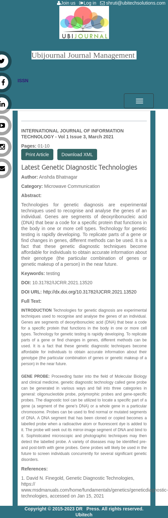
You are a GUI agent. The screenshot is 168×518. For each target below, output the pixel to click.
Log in (89, 3)
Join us (67, 3)
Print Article (37, 154)
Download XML (77, 154)
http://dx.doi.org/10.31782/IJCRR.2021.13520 (90, 291)
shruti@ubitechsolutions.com (134, 3)
